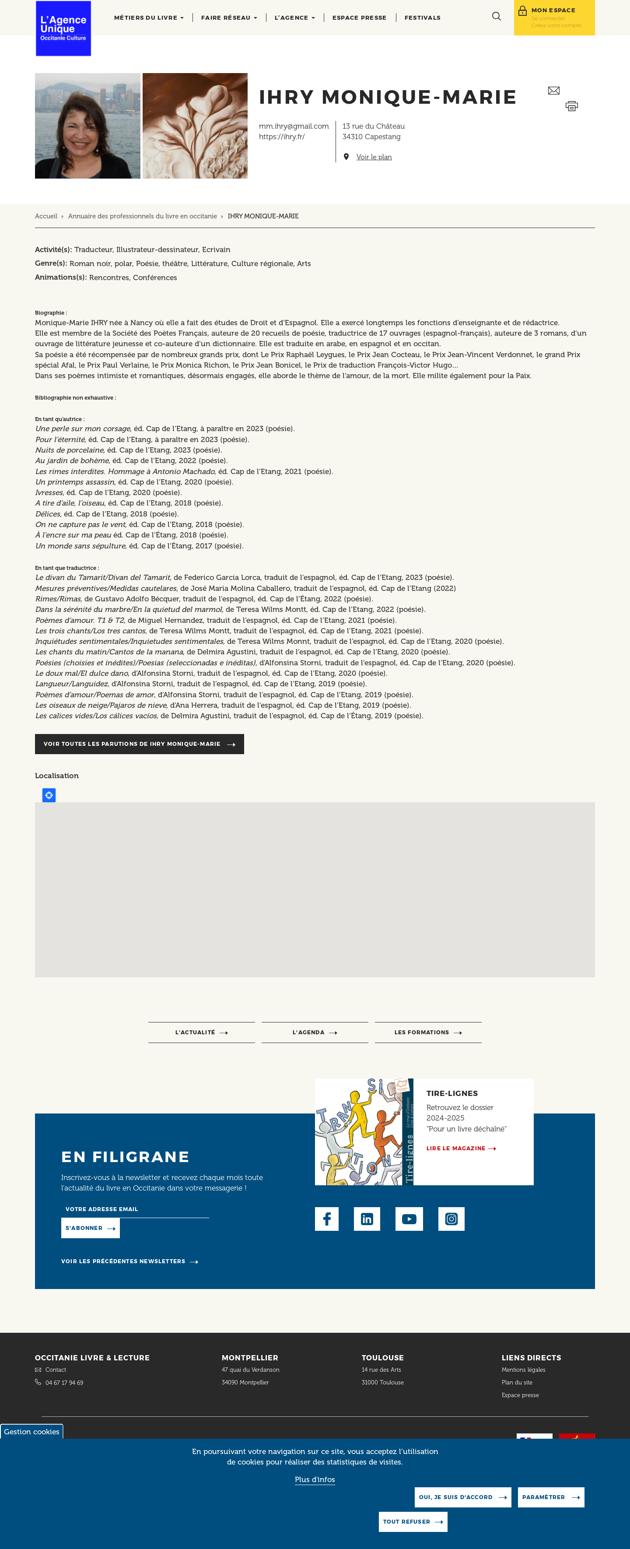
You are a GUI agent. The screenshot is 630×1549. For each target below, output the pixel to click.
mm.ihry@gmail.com (294, 126)
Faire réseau (229, 17)
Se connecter (548, 18)
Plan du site (517, 1382)
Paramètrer (544, 1497)
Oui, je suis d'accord (456, 1497)
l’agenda (309, 1032)
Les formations (422, 1032)
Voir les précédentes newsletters (123, 1261)
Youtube (409, 1219)
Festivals (423, 17)
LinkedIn (367, 1219)
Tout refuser (406, 1521)
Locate (49, 795)
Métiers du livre (149, 17)
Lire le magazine (456, 1148)
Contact (56, 1369)
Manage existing (155, 1227)
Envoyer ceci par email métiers (571, 90)
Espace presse (359, 17)
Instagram (451, 1219)
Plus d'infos (315, 1479)
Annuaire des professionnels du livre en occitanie (142, 216)
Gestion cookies (32, 1431)
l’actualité (195, 1032)
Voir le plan (374, 157)
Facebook (327, 1219)
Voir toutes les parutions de (133, 744)
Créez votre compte (556, 25)
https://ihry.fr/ (282, 136)
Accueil (46, 216)
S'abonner (84, 1228)
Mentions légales (524, 1369)
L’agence (295, 17)
